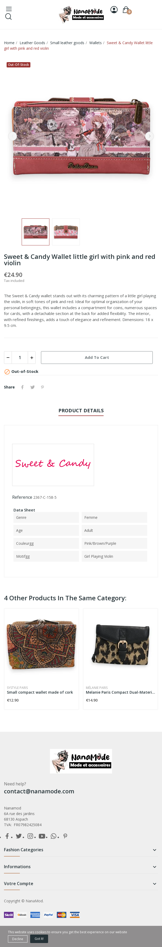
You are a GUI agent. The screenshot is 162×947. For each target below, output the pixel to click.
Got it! (39, 938)
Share (22, 387)
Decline (17, 939)
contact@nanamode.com (39, 791)
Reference (22, 497)
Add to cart (97, 357)
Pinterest (43, 387)
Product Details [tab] (81, 410)
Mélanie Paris (97, 687)
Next (149, 136)
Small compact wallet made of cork (40, 692)
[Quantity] (20, 357)
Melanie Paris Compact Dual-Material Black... (120, 692)
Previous (12, 136)
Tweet (32, 387)
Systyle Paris (17, 687)
